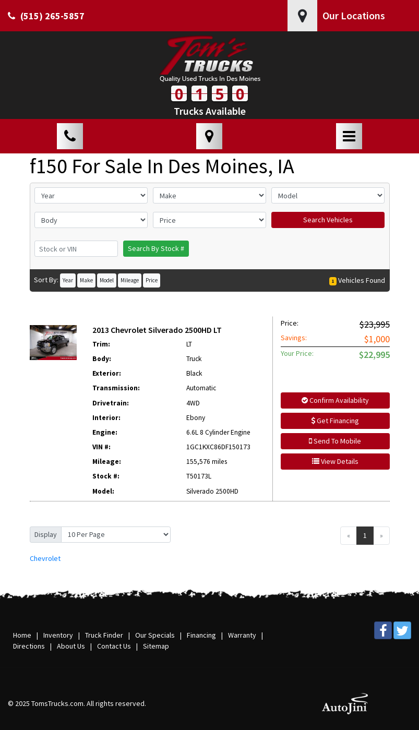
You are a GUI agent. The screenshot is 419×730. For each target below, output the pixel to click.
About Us (71, 646)
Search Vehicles (328, 219)
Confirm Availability (335, 400)
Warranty (242, 635)
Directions (29, 646)
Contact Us (114, 646)
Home (22, 635)
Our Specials (155, 635)
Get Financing (335, 420)
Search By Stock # (156, 248)
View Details (335, 461)
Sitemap (156, 646)
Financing (201, 635)
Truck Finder (104, 635)
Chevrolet (45, 558)
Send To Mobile (335, 441)
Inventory (58, 635)
